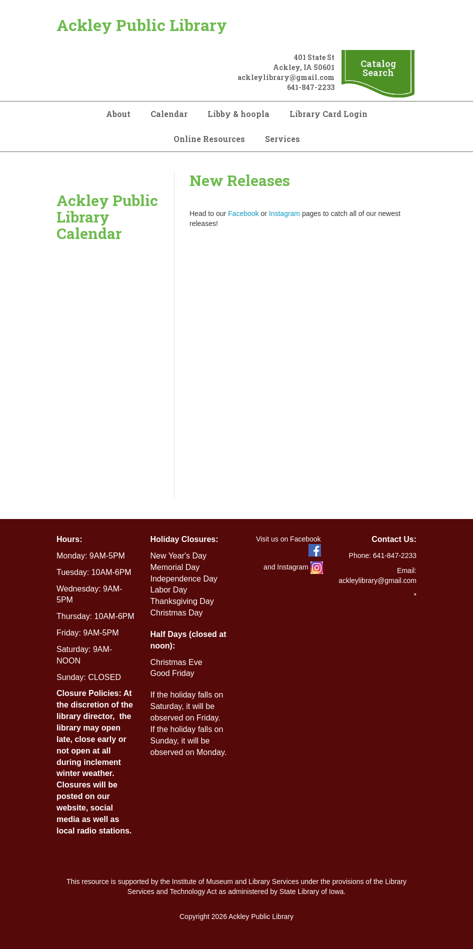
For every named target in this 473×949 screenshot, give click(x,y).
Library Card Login (329, 113)
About (118, 113)
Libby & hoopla (239, 113)
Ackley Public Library (141, 25)
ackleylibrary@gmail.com (286, 77)
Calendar (169, 113)
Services (282, 139)
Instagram (284, 214)
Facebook (243, 214)
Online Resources (209, 139)
